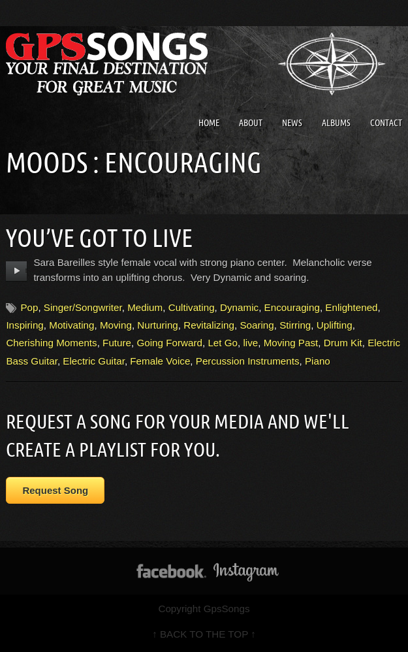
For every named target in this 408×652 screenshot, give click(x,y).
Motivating (71, 325)
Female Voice (160, 361)
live (250, 342)
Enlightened (351, 307)
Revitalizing (208, 325)
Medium (145, 307)
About (250, 123)
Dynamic (239, 307)
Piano (317, 361)
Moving (116, 325)
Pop (29, 307)
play (16, 271)
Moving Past (291, 342)
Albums (336, 123)
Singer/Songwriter (83, 307)
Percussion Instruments (248, 361)
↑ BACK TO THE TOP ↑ (204, 634)
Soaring (257, 325)
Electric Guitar (94, 361)
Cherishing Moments (51, 342)
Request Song (55, 490)
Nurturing (157, 325)
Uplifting (335, 325)
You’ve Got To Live (99, 238)
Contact (386, 123)
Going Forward (169, 342)
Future (116, 342)
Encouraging (292, 307)
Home (208, 123)
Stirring (295, 325)
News (292, 123)
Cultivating (191, 307)
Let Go (223, 342)
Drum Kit (343, 342)
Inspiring (24, 325)
